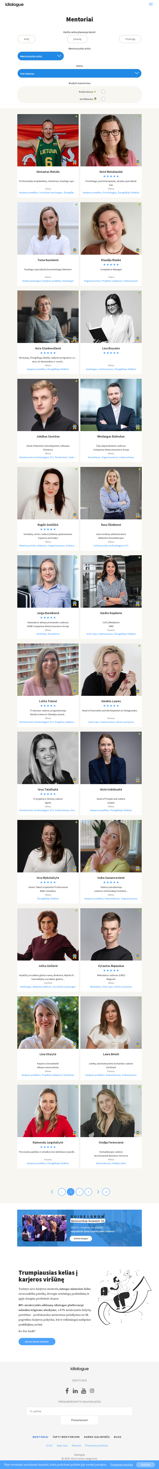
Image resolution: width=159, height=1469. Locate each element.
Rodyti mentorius (79, 83)
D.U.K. (49, 1445)
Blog (117, 1437)
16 (106, 1191)
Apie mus (62, 1445)
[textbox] (39, 56)
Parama (76, 1445)
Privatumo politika (96, 1445)
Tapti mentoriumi (66, 1437)
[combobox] (40, 56)
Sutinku (145, 1464)
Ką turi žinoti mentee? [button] (37, 1341)
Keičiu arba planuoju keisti (79, 32)
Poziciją (130, 39)
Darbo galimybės (97, 1437)
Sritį (26, 39)
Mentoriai (40, 1437)
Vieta (79, 66)
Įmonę (77, 39)
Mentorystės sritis (80, 49)
